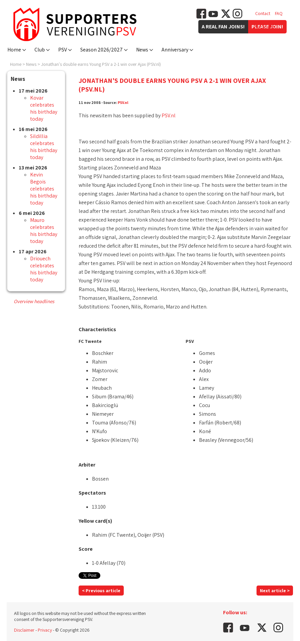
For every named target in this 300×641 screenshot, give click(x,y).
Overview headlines (34, 301)
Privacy (45, 630)
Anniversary (175, 49)
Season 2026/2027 (101, 49)
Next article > (275, 591)
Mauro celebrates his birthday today (43, 231)
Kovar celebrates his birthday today (43, 108)
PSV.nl (123, 102)
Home (14, 49)
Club (39, 49)
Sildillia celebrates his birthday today (43, 147)
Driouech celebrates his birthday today (43, 269)
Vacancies (265, 27)
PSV (62, 49)
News (142, 49)
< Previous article (101, 591)
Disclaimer (24, 630)
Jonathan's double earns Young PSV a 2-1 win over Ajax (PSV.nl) (101, 64)
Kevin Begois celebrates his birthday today (43, 188)
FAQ (279, 13)
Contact (262, 13)
